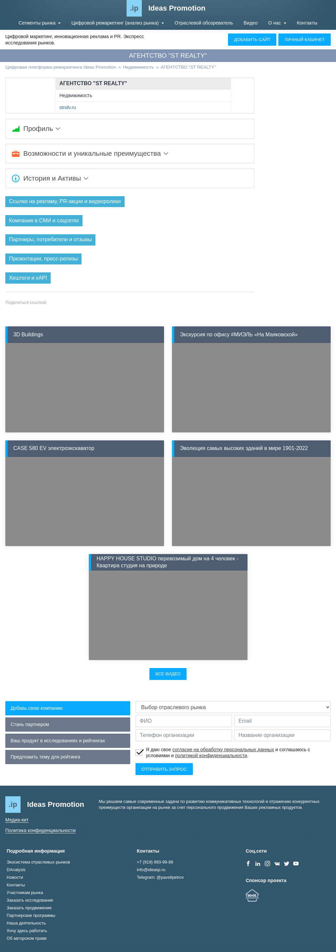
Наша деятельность (26, 923)
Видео (250, 23)
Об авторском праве (27, 938)
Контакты (307, 23)
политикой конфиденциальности (211, 755)
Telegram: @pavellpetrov (160, 877)
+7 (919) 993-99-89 (155, 862)
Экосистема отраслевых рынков (38, 862)
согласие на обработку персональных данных (223, 749)
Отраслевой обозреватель (204, 23)
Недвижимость (75, 95)
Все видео (168, 673)
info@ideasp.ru (151, 869)
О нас (275, 23)
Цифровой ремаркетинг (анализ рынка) (115, 23)
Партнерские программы (31, 915)
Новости (15, 877)
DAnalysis (16, 869)
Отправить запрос (164, 769)
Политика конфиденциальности (40, 830)
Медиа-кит (16, 820)
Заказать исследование (30, 900)
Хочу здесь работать (27, 930)
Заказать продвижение (29, 907)
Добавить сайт (252, 39)
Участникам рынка (25, 892)
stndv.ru (67, 107)
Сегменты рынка (38, 23)
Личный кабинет (304, 39)
